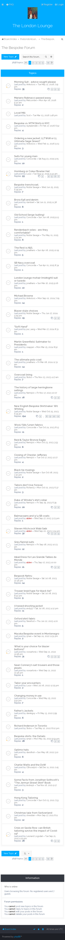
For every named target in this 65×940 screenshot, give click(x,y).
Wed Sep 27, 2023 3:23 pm (46, 518)
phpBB (17, 937)
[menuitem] (10, 4)
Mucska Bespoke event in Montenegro (36, 633)
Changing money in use (28, 695)
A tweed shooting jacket (28, 605)
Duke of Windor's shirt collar (30, 500)
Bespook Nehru (23, 575)
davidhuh (30, 752)
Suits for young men (25, 156)
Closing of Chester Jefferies (30, 454)
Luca (28, 174)
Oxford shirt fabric (24, 618)
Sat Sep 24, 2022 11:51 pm (46, 636)
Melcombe (31, 100)
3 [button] (36, 63)
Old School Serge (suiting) (29, 214)
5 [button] (42, 63)
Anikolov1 (30, 84)
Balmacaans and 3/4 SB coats (31, 515)
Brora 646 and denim (26, 199)
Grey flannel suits (24, 541)
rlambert (30, 202)
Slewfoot (30, 621)
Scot (28, 115)
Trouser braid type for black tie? (32, 590)
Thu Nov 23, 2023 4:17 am (46, 377)
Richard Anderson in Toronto (30, 725)
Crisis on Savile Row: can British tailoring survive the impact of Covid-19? (36, 830)
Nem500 (30, 393)
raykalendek (32, 126)
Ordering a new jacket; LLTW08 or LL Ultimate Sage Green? (35, 140)
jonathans (30, 250)
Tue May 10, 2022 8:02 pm (46, 728)
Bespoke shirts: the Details (29, 736)
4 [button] (39, 63)
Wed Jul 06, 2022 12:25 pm (46, 685)
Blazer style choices (26, 310)
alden (29, 518)
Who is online (11, 886)
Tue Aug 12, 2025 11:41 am (45, 174)
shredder (30, 815)
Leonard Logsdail (34, 836)
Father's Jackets (23, 710)
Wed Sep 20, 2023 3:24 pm (47, 531)
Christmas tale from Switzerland (33, 812)
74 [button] (48, 63)
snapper (30, 347)
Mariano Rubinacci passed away (32, 97)
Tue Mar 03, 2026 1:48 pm (45, 115)
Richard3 (30, 487)
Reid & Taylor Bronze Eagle (30, 439)
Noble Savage (32, 187)
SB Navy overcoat (24, 262)
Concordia (31, 159)
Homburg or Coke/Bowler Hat (32, 171)
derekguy (30, 713)
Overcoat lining (23, 374)
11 (58, 416)
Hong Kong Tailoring (26, 797)
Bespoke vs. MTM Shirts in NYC (32, 123)
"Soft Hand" (21, 326)
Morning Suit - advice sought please (35, 81)
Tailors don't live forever (28, 485)
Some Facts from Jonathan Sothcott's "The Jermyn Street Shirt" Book (36, 781)
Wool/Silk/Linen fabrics (28, 424)
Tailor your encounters (27, 682)
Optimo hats (21, 749)
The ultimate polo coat (28, 359)
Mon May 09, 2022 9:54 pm (46, 739)
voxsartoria (31, 652)
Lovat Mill (19, 112)
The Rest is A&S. (23, 247)
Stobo (29, 377)
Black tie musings (24, 469)
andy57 (29, 608)
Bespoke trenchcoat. (26, 184)
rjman (29, 636)
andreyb (30, 785)
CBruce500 (31, 767)
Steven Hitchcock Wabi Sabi (30, 528)
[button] (26, 62)
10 (54, 416)
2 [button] (33, 63)
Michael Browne (23, 295)
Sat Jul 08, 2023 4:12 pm (46, 608)
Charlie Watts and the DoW (30, 764)
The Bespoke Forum (18, 47)
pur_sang (30, 329)
